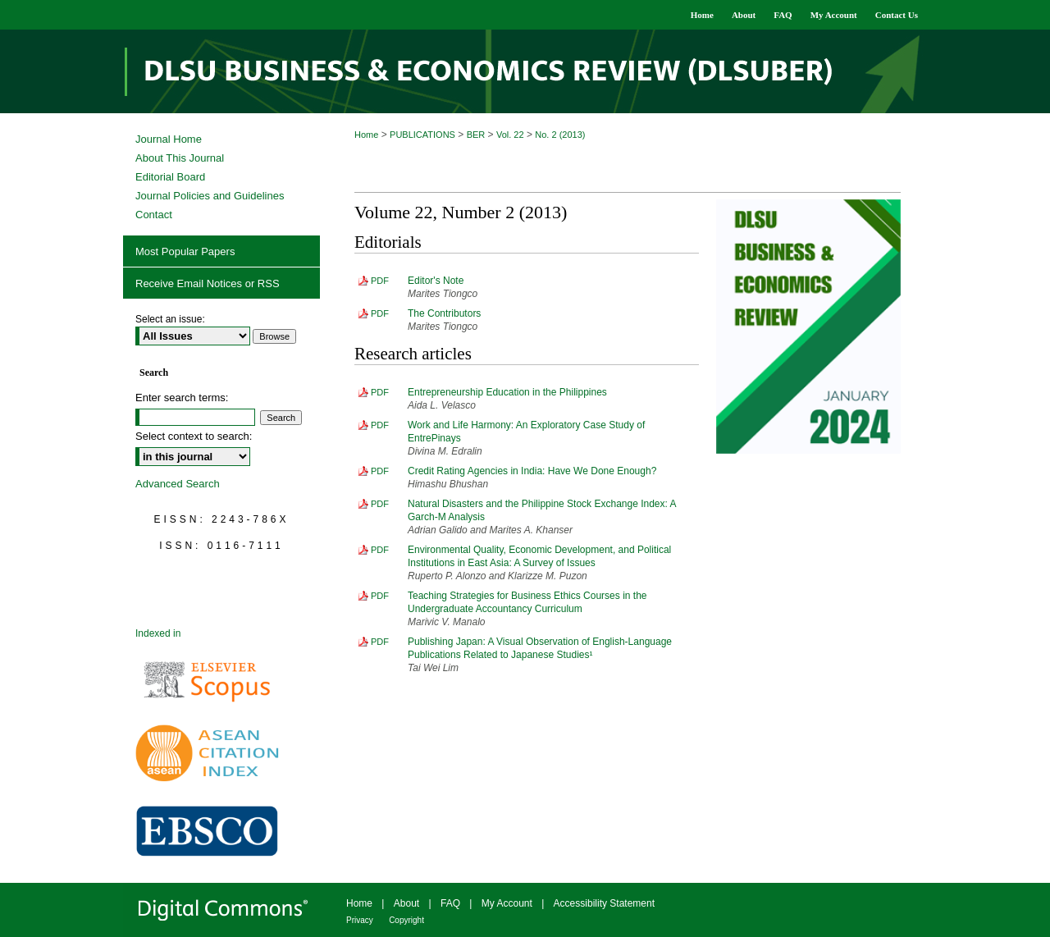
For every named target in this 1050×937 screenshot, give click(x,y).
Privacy (359, 920)
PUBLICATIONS (422, 134)
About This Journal (179, 158)
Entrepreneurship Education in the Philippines (507, 392)
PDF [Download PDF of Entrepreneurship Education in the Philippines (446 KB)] (380, 392)
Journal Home (168, 139)
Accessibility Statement (604, 903)
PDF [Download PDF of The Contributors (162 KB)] (380, 313)
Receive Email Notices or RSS (207, 283)
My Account (507, 903)
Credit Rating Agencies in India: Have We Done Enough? (532, 471)
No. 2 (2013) (560, 134)
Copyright (406, 920)
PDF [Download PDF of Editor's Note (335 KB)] (380, 281)
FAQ (450, 903)
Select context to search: (193, 436)
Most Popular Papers (185, 251)
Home (366, 134)
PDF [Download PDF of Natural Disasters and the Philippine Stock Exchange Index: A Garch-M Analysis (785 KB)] (380, 504)
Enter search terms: (181, 397)
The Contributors (444, 313)
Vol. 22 (510, 134)
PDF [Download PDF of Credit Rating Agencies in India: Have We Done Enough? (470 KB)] (380, 471)
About (406, 903)
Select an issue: (170, 319)
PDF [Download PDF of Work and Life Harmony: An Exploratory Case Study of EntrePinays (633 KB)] (380, 425)
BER (476, 134)
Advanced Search (177, 484)
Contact (153, 214)
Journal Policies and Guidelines (209, 196)
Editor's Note (435, 280)
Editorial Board (170, 177)
